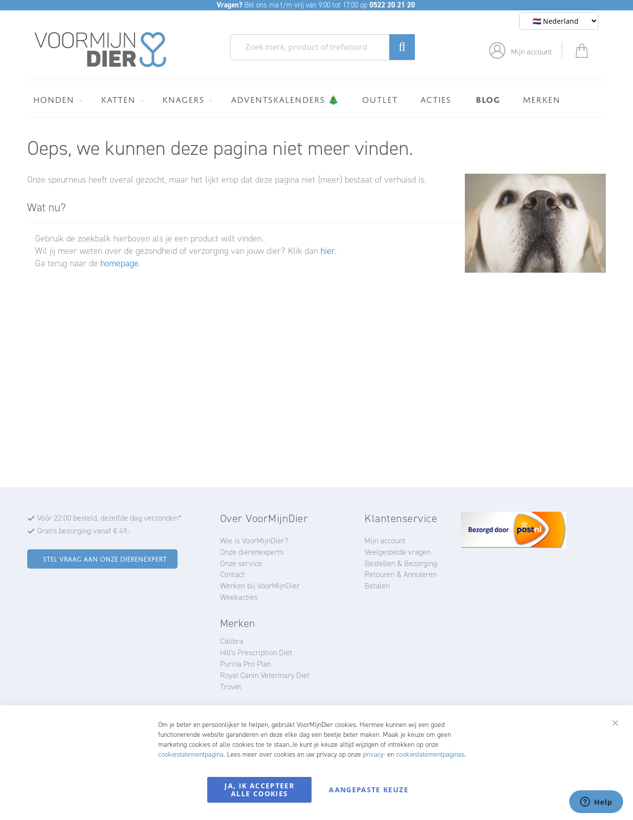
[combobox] (322, 47)
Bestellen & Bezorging (400, 563)
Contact (232, 574)
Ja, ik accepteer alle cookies (259, 789)
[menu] (316, 98)
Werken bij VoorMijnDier (260, 585)
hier (327, 251)
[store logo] (101, 50)
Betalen (377, 585)
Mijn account (531, 52)
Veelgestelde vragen (397, 552)
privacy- (374, 754)
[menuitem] (55, 99)
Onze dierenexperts (251, 552)
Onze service (241, 563)
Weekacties (239, 597)
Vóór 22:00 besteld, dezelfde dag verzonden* (109, 518)
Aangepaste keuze (368, 789)
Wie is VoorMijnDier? (254, 540)
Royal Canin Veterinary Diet (265, 675)
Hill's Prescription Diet (256, 652)
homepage (119, 263)
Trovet (230, 686)
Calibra (231, 641)
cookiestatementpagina (191, 754)
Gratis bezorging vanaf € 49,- (84, 531)
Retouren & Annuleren (400, 574)
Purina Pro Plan (245, 664)
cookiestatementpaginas (430, 754)
